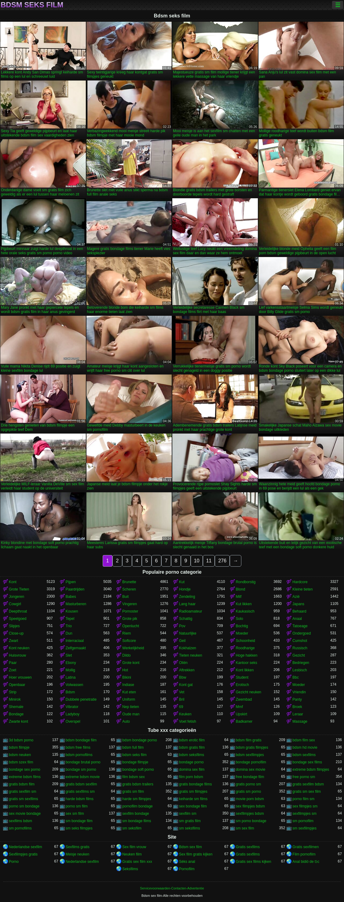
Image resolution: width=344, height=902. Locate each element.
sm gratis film (190, 821)
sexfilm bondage (135, 813)
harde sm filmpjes (136, 799)
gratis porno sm (248, 784)
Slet (69, 655)
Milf (239, 596)
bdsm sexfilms (304, 755)
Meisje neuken (77, 854)
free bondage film (250, 777)
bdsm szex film (21, 762)
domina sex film (191, 769)
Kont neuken (19, 648)
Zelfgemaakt (76, 648)
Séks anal (187, 861)
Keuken (185, 714)
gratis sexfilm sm (22, 791)
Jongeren (16, 596)
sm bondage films (136, 821)
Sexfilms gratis (78, 847)
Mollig (70, 670)
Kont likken (245, 670)
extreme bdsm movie (83, 777)
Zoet (12, 670)
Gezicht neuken (248, 692)
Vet (181, 692)
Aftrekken (187, 670)
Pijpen (71, 582)
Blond (240, 589)
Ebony (71, 663)
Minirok (15, 699)
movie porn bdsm (250, 799)
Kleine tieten (302, 589)
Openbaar (17, 685)
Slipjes (14, 626)
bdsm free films (78, 747)
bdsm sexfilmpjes (250, 755)
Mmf (239, 707)
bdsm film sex (303, 740)
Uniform (128, 699)
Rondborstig (246, 582)
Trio (69, 626)
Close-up (16, 633)
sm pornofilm (302, 821)
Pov (182, 626)
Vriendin (299, 692)
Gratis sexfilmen (305, 847)
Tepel (70, 619)
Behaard (299, 611)
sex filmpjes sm (304, 806)
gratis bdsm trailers (137, 784)
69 (181, 707)
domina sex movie (250, 769)
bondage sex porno (24, 769)
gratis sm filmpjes (193, 791)
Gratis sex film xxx (137, 861)
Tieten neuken (190, 655)
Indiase (128, 685)
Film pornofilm (303, 854)
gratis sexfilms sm (80, 791)
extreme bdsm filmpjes (310, 769)
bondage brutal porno (83, 762)
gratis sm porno (248, 791)
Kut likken (244, 604)
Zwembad (244, 699)
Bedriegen (300, 663)
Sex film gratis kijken (195, 854)
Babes (71, 596)
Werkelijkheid (133, 648)
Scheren (129, 589)
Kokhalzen (187, 648)
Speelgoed (17, 619)
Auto (126, 721)
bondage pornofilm (251, 762)
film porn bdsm (191, 777)
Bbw (182, 677)
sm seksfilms (189, 828)
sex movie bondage (25, 813)
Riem (126, 633)
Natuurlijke (187, 633)
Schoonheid (245, 641)
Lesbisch (299, 670)
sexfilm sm (187, 813)
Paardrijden (75, 589)
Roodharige (245, 648)
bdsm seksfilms (191, 755)
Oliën (183, 663)
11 (209, 560)
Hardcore (299, 582)
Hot (125, 670)
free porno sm (303, 777)
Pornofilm (187, 869)
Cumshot (299, 641)
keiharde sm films (193, 799)
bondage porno (191, 762)
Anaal (297, 619)
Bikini (126, 677)
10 (196, 560)
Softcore (129, 641)
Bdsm (70, 692)
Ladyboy (72, 714)
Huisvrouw (17, 655)
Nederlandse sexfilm (25, 847)
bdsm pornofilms (79, 755)
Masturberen (76, 604)
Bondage (16, 714)
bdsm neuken (20, 755)
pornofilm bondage (137, 806)
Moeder (242, 633)
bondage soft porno (138, 769)
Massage (299, 721)
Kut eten (129, 692)
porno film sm (303, 799)
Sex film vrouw (134, 847)
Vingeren (129, 604)
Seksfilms (130, 869)
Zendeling (187, 596)
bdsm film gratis (249, 740)
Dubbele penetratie (81, 699)
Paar (12, 663)
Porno (14, 861)
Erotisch (242, 685)
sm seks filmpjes (79, 828)
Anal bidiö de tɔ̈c (305, 861)
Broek (297, 707)
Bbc (295, 677)
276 (222, 560)
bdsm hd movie (304, 747)
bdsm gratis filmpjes (252, 747)
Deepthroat (18, 611)
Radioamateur (190, 611)
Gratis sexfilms (248, 847)
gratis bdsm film (22, 784)
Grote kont (130, 663)
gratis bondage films (195, 784)
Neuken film (131, 854)
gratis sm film (133, 791)
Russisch (299, 648)
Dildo (126, 655)
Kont (12, 582)
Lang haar (187, 604)
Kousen (72, 611)
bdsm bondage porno (139, 740)
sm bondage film (79, 821)
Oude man (130, 714)
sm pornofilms (20, 828)
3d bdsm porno (21, 740)
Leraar (297, 714)
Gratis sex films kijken (253, 861)
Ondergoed (301, 633)
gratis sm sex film (306, 791)
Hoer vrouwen (20, 677)
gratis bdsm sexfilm (81, 784)
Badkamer (244, 721)
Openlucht (130, 626)
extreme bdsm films (25, 777)
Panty (297, 699)
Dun (69, 633)
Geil (182, 641)
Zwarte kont (18, 721)
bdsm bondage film (81, 740)
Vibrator (72, 707)
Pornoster (130, 611)
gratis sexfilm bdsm (308, 784)
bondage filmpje (135, 762)
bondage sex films (307, 762)
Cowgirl (15, 604)
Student (242, 677)
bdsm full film (133, 747)
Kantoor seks (246, 663)
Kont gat (186, 685)
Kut (182, 582)
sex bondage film (193, 806)
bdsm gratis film (192, 747)
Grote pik (129, 619)
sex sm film (75, 813)
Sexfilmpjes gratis (23, 854)
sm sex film (245, 828)
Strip (12, 692)
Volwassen (74, 685)
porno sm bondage (24, 806)
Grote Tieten (19, 589)
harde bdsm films (79, 799)
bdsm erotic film (192, 740)
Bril (181, 699)
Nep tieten (130, 707)
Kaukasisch (245, 611)
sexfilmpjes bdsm (250, 813)
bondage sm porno (81, 769)
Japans (298, 604)
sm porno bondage (251, 821)
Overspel (73, 721)
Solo (239, 619)
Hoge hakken (247, 655)
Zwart (13, 641)
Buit (125, 596)
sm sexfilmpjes (304, 828)
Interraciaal (75, 641)
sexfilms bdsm (20, 821)
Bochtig (242, 626)
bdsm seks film (134, 755)
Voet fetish (187, 721)
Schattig (185, 619)
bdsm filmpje (19, 747)
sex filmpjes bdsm (250, 806)
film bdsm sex (133, 777)
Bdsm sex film (190, 847)
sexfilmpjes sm (304, 813)
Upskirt (241, 714)
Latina (71, 677)
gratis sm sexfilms (23, 799)
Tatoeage (299, 626)
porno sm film (77, 806)
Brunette (129, 582)
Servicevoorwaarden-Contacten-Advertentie (172, 888)
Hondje (185, 589)
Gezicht (298, 655)
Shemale (16, 707)
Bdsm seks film (32, 5)
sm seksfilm (131, 828)
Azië (295, 596)
